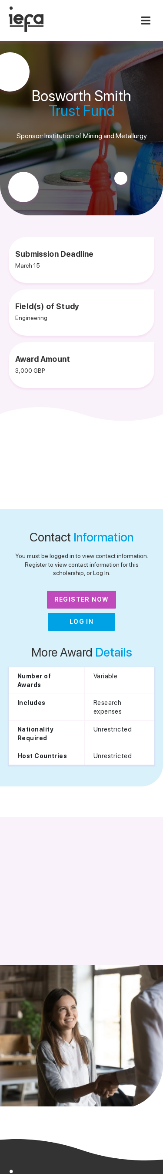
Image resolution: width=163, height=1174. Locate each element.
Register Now (81, 599)
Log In (81, 621)
